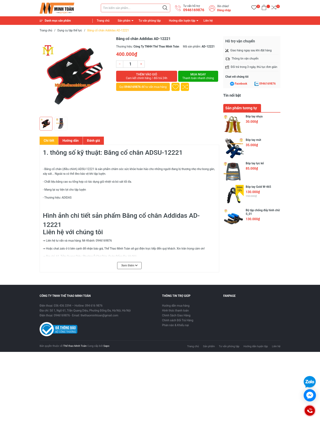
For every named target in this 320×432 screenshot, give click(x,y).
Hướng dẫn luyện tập (182, 20)
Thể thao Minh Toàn (75, 345)
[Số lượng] (130, 64)
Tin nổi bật (232, 95)
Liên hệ (208, 20)
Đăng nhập (224, 10)
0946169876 (193, 10)
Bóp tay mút (253, 139)
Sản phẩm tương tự (241, 108)
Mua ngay (198, 76)
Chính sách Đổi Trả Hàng (177, 320)
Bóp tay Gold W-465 (258, 186)
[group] (76, 75)
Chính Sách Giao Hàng (176, 315)
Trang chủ (103, 20)
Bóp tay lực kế (255, 163)
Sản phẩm (124, 20)
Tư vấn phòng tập (150, 20)
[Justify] (165, 8)
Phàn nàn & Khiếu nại (175, 325)
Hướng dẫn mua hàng (175, 305)
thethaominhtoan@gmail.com (99, 315)
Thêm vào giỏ (146, 76)
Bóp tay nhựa (254, 116)
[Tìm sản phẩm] (135, 8)
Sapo (106, 345)
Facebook (241, 83)
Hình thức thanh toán (175, 310)
